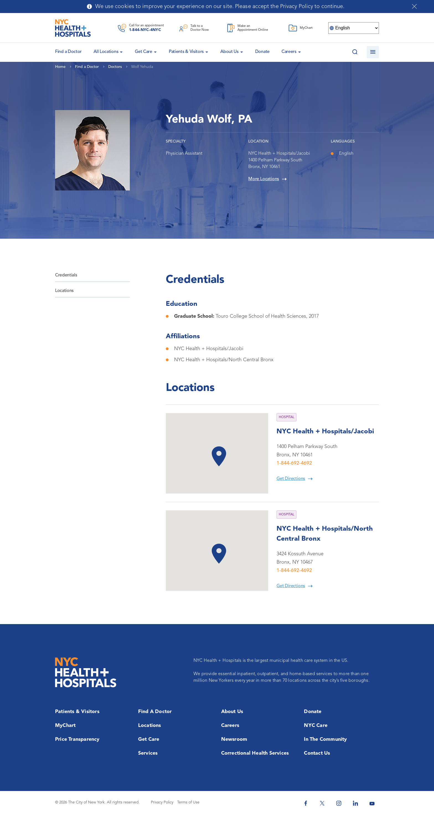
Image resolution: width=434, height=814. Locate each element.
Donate (262, 52)
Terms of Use (188, 802)
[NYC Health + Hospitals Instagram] (339, 803)
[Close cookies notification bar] (414, 6)
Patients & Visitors (186, 52)
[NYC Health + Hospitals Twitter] (322, 803)
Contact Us (317, 753)
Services (148, 753)
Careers (288, 52)
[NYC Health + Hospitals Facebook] (305, 803)
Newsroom (234, 739)
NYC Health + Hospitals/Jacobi (325, 431)
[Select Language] (353, 28)
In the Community (325, 739)
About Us (229, 52)
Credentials (66, 275)
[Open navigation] (373, 52)
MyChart (65, 725)
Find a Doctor (155, 711)
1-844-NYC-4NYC (145, 30)
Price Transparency (77, 739)
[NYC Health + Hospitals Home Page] (73, 28)
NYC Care (315, 725)
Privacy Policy (162, 802)
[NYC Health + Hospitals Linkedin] (355, 803)
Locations (64, 291)
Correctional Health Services (255, 753)
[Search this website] (355, 52)
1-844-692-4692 (294, 463)
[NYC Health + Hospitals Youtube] (372, 803)
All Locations (106, 52)
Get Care (143, 52)
